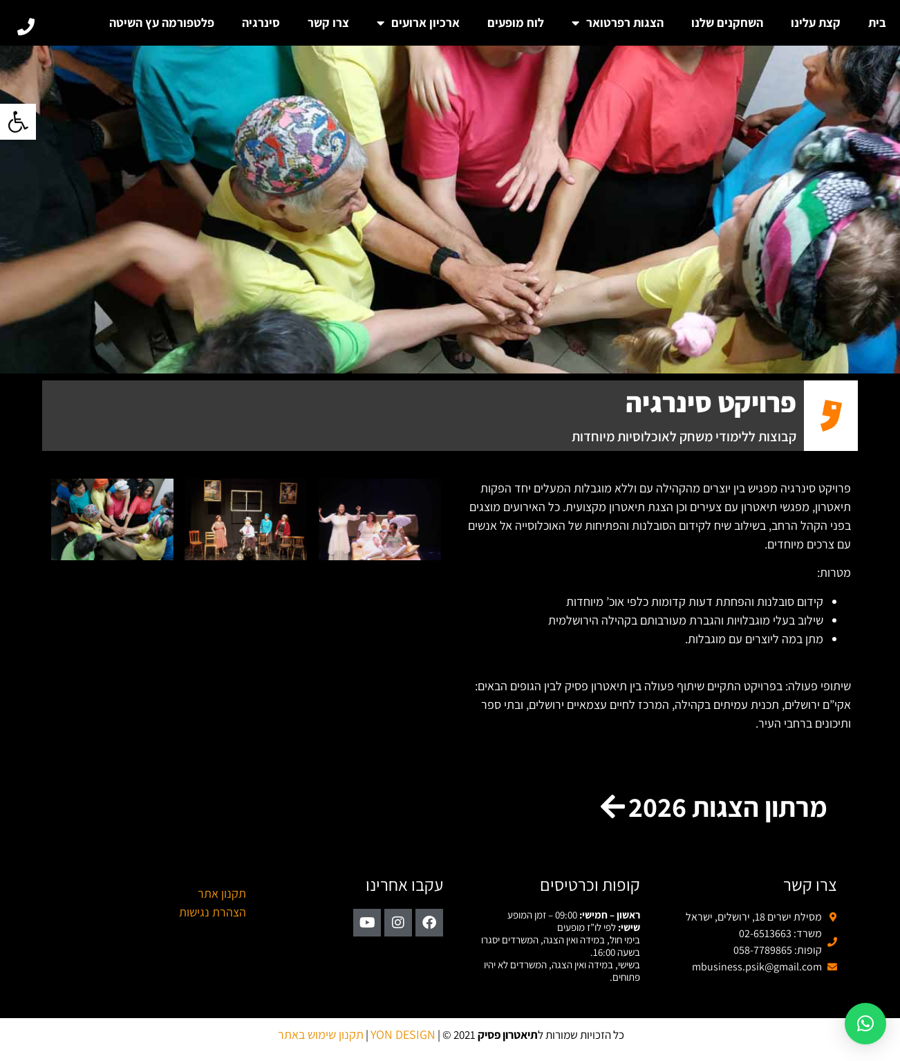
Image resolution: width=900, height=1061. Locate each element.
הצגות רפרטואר (618, 23)
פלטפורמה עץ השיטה (161, 22)
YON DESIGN (403, 1034)
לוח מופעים (515, 22)
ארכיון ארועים (418, 23)
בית (877, 22)
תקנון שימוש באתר (321, 1034)
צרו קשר (328, 22)
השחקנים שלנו (727, 22)
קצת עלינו (816, 22)
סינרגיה (261, 22)
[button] (18, 122)
